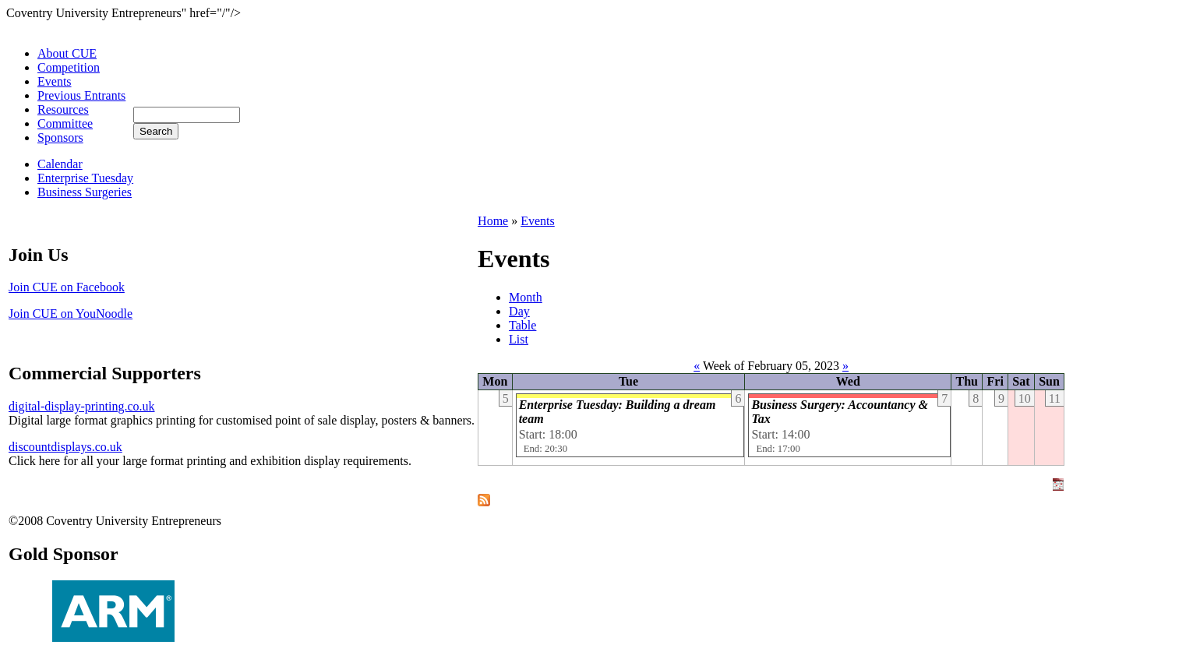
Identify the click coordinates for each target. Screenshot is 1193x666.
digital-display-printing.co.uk (82, 406)
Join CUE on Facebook (67, 287)
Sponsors (60, 137)
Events (54, 81)
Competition (68, 67)
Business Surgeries (84, 192)
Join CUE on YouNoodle (70, 313)
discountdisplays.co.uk (65, 446)
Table (522, 325)
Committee (65, 123)
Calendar (60, 164)
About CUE (67, 53)
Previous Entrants (81, 95)
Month (525, 297)
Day (519, 311)
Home (493, 220)
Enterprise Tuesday (85, 178)
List (518, 339)
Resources (63, 109)
